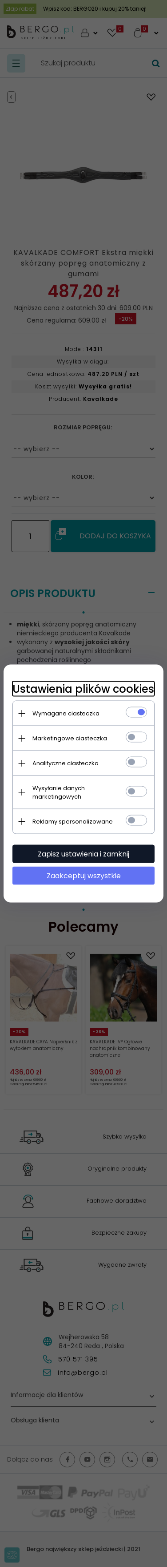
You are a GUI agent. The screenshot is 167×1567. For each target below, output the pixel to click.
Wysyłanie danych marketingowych (58, 792)
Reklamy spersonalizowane (72, 821)
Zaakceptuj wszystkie (84, 876)
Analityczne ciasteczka (65, 763)
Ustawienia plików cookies (83, 689)
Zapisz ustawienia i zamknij (83, 854)
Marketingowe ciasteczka (69, 738)
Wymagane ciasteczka (65, 713)
